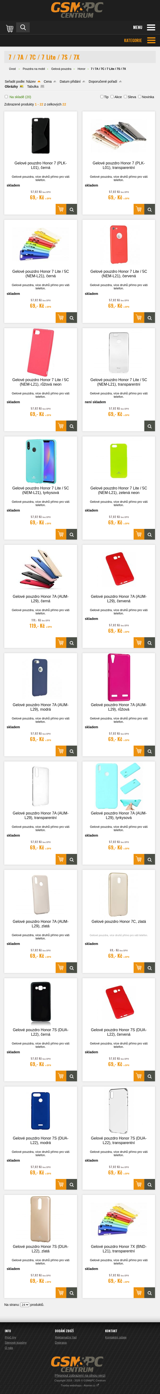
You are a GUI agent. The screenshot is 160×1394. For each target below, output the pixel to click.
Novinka (148, 97)
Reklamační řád (66, 1337)
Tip (106, 97)
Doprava (61, 1342)
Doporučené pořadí (103, 81)
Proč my (10, 1337)
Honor (82, 69)
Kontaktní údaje (115, 1337)
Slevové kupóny (16, 1342)
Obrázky (11, 86)
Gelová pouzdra (61, 69)
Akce (118, 97)
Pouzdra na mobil (34, 69)
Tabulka (33, 86)
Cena (48, 81)
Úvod (12, 69)
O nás (9, 1348)
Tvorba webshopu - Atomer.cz (80, 1385)
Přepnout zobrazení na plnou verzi (80, 1375)
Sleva (132, 97)
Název (31, 81)
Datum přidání (70, 81)
